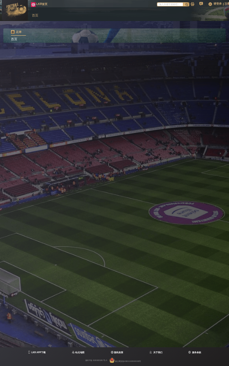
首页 (14, 39)
